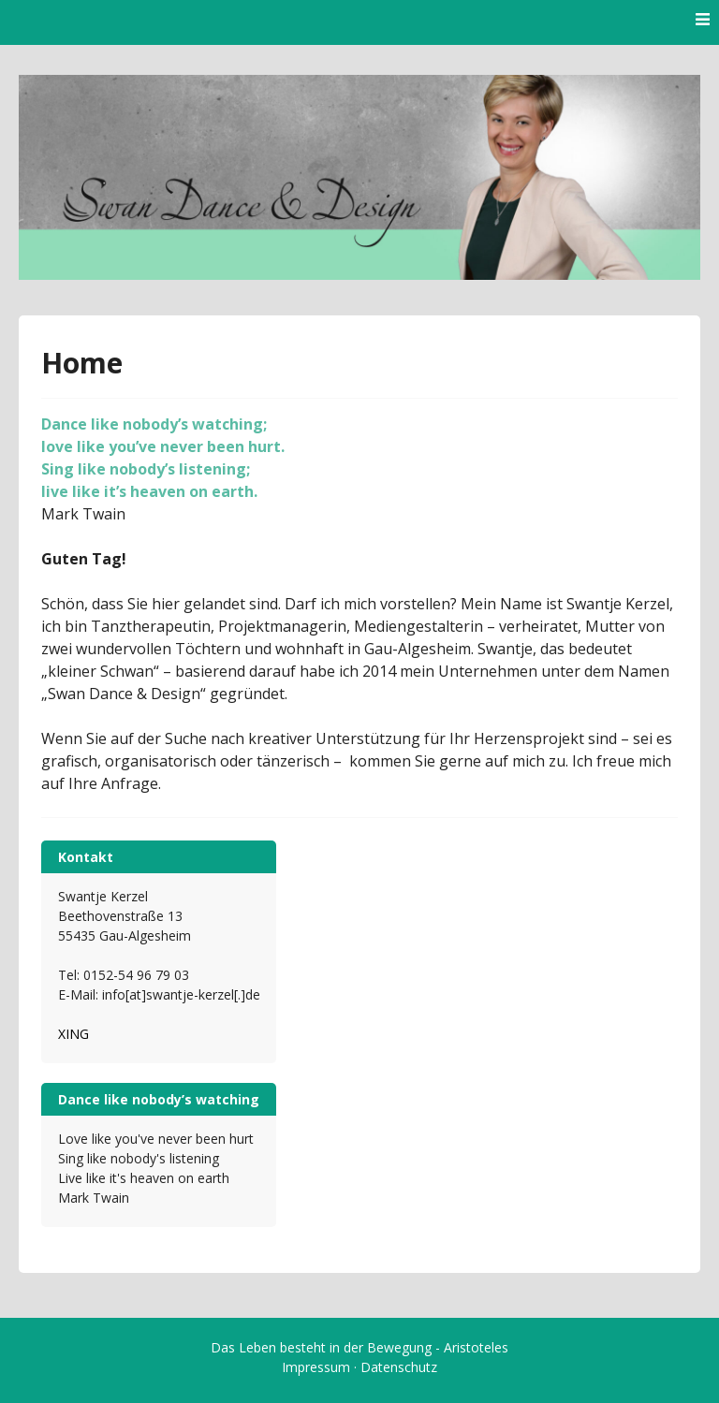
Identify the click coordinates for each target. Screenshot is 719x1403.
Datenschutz (398, 1367)
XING (73, 1034)
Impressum (316, 1367)
